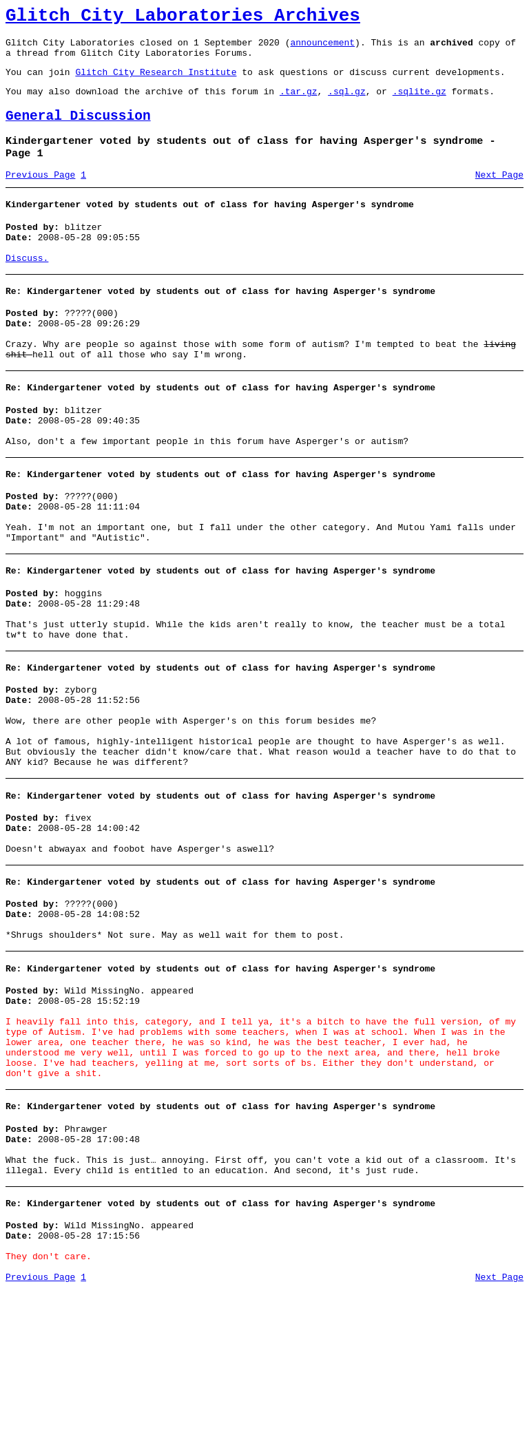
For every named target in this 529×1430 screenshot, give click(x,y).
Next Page (499, 195)
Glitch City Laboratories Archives (183, 18)
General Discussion (78, 130)
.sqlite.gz (419, 103)
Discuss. (27, 286)
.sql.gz (347, 103)
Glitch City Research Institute (155, 82)
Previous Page (40, 195)
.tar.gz (299, 103)
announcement (322, 48)
